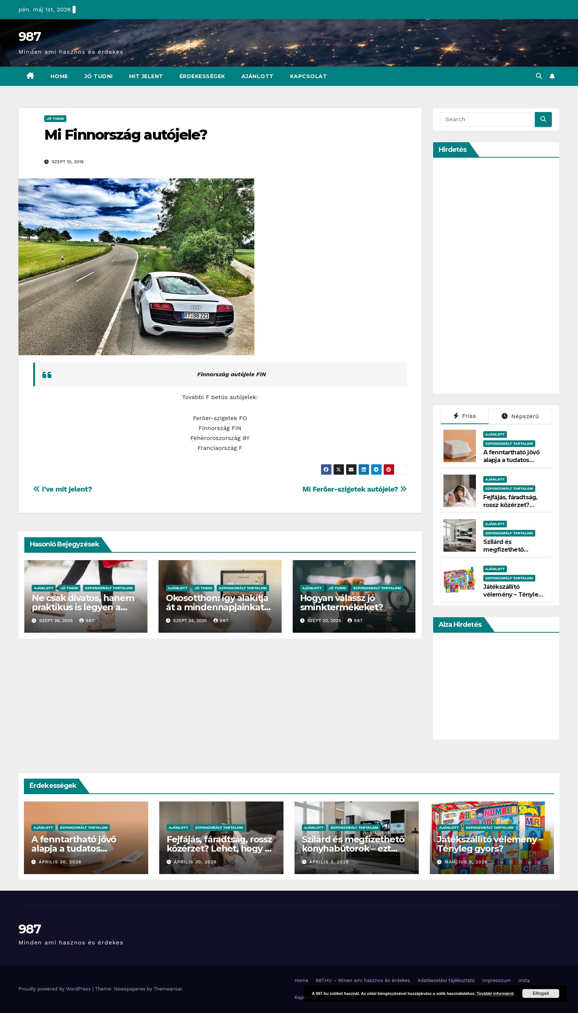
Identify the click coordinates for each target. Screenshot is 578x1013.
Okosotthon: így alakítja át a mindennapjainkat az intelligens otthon (217, 607)
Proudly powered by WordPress (55, 989)
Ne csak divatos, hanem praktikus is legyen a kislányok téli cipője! (83, 607)
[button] (539, 76)
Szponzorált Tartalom (109, 588)
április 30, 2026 (60, 861)
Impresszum (496, 980)
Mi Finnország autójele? (125, 134)
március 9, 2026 (466, 861)
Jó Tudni (98, 76)
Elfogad (541, 993)
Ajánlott (257, 76)
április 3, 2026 (329, 861)
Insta (524, 980)
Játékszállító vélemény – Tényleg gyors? (513, 594)
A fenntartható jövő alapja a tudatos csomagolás (511, 460)
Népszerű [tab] (520, 416)
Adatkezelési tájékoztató (445, 980)
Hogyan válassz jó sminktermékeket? (341, 602)
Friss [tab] (464, 415)
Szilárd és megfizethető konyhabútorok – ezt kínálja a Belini (513, 553)
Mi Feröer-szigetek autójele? (355, 489)
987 (29, 36)
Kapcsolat (308, 76)
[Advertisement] (496, 275)
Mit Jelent (146, 76)
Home (59, 76)
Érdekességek (202, 76)
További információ (495, 993)
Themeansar (168, 989)
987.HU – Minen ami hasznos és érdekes (363, 980)
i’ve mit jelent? (62, 489)
